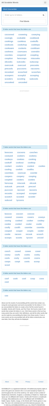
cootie (7, 234)
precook (20, 186)
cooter (41, 231)
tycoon (29, 237)
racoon (18, 234)
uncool (40, 237)
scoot (7, 265)
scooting (21, 79)
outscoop (34, 62)
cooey (7, 255)
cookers (21, 156)
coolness (9, 51)
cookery (33, 156)
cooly (16, 258)
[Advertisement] (24, 117)
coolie (39, 224)
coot (7, 282)
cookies (20, 159)
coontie (33, 173)
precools (9, 68)
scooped (21, 193)
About (7, 382)
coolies (41, 166)
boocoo (8, 214)
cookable (21, 38)
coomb (26, 258)
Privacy (27, 382)
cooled (18, 224)
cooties (31, 179)
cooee (28, 251)
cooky (37, 255)
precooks (34, 65)
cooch (7, 251)
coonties (9, 55)
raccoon (21, 190)
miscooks (35, 58)
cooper (19, 231)
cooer (38, 251)
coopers (8, 176)
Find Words (24, 21)
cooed (18, 251)
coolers (19, 166)
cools (7, 258)
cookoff (8, 162)
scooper (33, 193)
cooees (19, 217)
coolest (30, 166)
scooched (22, 72)
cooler (29, 224)
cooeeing (22, 34)
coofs (17, 255)
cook (15, 278)
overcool (22, 65)
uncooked (9, 82)
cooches (34, 152)
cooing (8, 220)
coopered (21, 55)
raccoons (35, 68)
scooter (31, 197)
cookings (9, 41)
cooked (18, 220)
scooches (36, 72)
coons (37, 258)
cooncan (22, 173)
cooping (32, 176)
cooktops (35, 45)
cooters (20, 179)
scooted (20, 197)
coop (32, 278)
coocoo (30, 214)
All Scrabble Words (10, 3)
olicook (33, 183)
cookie (8, 224)
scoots (19, 237)
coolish (19, 169)
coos (41, 278)
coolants (22, 48)
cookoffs (34, 41)
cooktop (31, 162)
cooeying (35, 34)
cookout (20, 162)
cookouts (9, 45)
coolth (17, 227)
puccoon (9, 190)
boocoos (9, 152)
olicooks (8, 62)
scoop (37, 261)
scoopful (22, 75)
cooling (8, 169)
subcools (34, 79)
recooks (8, 193)
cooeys (41, 217)
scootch (8, 197)
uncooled (22, 82)
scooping (34, 75)
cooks (27, 255)
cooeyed (9, 156)
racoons (33, 190)
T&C (16, 382)
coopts (30, 231)
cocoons (21, 152)
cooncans (22, 51)
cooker (30, 220)
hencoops (21, 58)
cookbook (34, 38)
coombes (9, 173)
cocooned (9, 34)
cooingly (9, 38)
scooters (9, 79)
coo (6, 295)
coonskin (35, 51)
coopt (17, 261)
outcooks (21, 62)
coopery (20, 176)
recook (29, 234)
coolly (7, 227)
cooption (9, 58)
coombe (28, 227)
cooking (32, 159)
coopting (34, 55)
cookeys (9, 159)
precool (32, 186)
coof (7, 278)
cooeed (8, 217)
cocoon (19, 214)
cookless (21, 41)
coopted (8, 179)
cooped (8, 231)
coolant (8, 166)
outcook (8, 186)
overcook (9, 65)
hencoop (9, 183)
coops (7, 261)
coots (27, 261)
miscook (21, 183)
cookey (41, 220)
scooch (40, 234)
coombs (40, 227)
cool (24, 278)
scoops (8, 237)
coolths (30, 169)
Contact (40, 382)
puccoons (21, 68)
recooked (9, 72)
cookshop (22, 45)
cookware (9, 48)
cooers (30, 217)
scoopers (9, 75)
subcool (8, 200)
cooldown (35, 48)
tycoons (20, 200)
